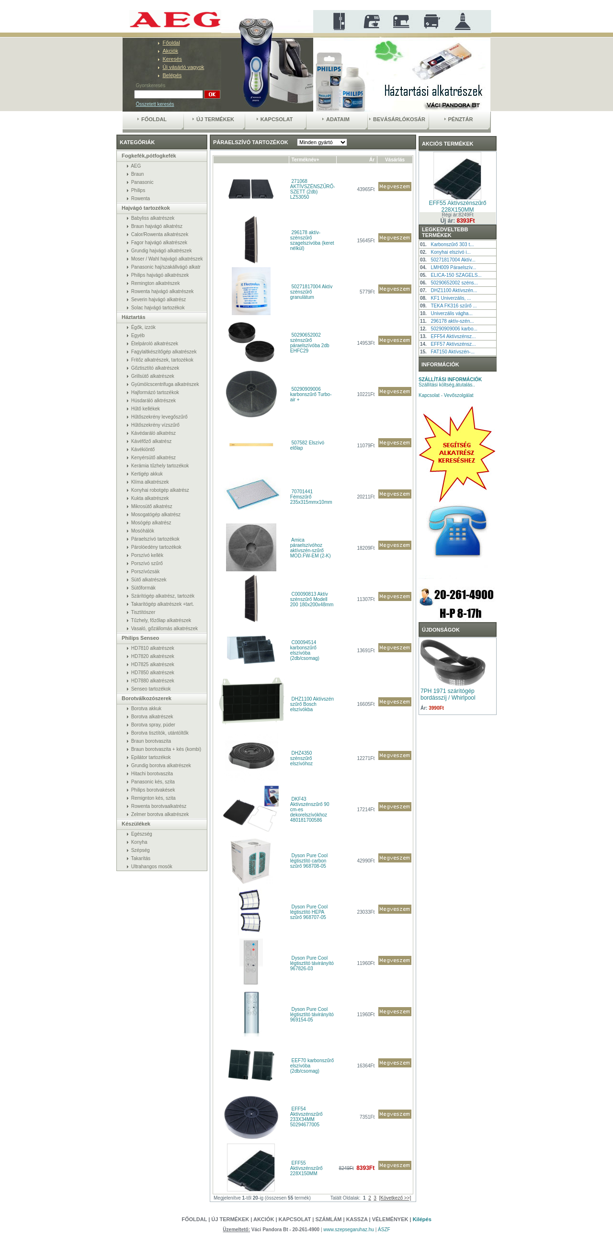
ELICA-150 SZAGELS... (456, 275)
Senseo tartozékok (151, 689)
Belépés (172, 75)
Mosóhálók (142, 530)
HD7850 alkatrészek (152, 672)
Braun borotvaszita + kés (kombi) (166, 749)
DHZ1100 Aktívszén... (454, 290)
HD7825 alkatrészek (152, 664)
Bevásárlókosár (397, 119)
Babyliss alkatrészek (153, 218)
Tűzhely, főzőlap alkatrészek (161, 620)
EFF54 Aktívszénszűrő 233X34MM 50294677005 (306, 1116)
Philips (138, 190)
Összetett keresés (155, 104)
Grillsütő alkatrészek (152, 376)
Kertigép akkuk (147, 473)
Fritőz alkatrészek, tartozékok (162, 360)
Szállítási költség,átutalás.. (450, 382)
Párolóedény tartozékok (156, 547)
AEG (136, 166)
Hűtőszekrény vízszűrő (155, 425)
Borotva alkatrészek (152, 716)
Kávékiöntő (143, 449)
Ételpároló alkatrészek (154, 343)
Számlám (328, 1219)
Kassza (357, 1219)
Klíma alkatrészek (150, 482)
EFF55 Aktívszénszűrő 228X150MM (306, 1168)
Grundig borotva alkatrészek (161, 765)
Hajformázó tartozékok (155, 392)
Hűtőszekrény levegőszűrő (159, 417)
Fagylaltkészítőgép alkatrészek (164, 351)
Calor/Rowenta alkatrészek (160, 234)
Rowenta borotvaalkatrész (159, 806)
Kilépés (422, 1219)
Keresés (172, 59)
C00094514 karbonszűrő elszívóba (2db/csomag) (304, 650)
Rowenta (140, 198)
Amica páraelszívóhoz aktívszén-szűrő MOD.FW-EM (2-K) (310, 547)
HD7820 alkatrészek (152, 656)
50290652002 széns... (454, 282)
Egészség (141, 834)
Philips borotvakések (153, 790)
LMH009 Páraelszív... (453, 267)
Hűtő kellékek (145, 408)
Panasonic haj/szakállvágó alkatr (166, 267)
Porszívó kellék (147, 555)
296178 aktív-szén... (452, 321)
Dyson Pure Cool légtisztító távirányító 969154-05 (312, 1014)
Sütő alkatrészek (149, 579)
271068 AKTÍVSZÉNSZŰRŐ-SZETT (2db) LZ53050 (312, 189)
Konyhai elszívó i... (450, 252)
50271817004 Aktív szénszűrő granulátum (311, 292)
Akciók (170, 51)
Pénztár (458, 119)
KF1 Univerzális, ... (451, 298)
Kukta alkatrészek (150, 498)
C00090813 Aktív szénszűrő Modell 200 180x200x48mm (312, 599)
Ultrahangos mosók (151, 866)
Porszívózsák (145, 571)
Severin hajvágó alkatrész (158, 299)
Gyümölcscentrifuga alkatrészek (165, 384)
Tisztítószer (143, 612)
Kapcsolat (275, 119)
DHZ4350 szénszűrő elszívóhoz (301, 758)
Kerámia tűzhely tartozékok (160, 465)
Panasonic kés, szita (153, 781)
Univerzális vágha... (451, 313)
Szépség (140, 850)
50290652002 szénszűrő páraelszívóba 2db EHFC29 (309, 342)
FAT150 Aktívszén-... (453, 351)
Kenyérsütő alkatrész (153, 457)
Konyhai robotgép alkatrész (160, 490)
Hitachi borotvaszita (152, 773)
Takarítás (141, 858)
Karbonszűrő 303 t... (452, 244)
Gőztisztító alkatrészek (155, 368)
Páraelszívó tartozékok (155, 539)
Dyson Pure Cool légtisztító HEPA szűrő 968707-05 (309, 912)
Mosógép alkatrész (151, 522)
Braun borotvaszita (151, 741)
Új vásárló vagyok (183, 67)
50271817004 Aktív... (453, 259)
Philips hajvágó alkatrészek (160, 275)
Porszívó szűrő (147, 563)
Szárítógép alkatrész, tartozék (162, 596)
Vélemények (391, 1219)
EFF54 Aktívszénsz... (453, 336)
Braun (137, 174)
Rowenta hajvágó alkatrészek (162, 291)
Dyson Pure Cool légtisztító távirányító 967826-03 (312, 963)
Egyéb (138, 335)
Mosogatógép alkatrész (156, 514)
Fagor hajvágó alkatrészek (159, 242)
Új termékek (213, 119)
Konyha (139, 842)
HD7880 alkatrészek (152, 680)
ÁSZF (384, 1229)
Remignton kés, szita (153, 798)
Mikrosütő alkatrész (151, 506)
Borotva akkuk (146, 708)
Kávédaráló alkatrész (153, 433)
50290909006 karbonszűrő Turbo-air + (311, 394)
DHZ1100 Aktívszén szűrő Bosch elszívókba (312, 704)
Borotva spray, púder (153, 724)
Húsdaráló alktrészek (153, 400)
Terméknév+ (305, 159)
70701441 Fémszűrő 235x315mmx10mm (311, 497)
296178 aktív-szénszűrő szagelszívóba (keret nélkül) (312, 240)
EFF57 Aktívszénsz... (453, 344)
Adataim (336, 119)
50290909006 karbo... (454, 328)
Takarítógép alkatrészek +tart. (162, 604)
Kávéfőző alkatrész (151, 441)
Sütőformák (143, 587)
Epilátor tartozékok (151, 757)
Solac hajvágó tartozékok (158, 307)
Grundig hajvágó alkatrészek (161, 250)
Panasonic (142, 182)
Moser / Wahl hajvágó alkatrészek (167, 258)
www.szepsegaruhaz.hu (349, 1229)
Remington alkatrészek (155, 283)
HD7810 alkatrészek (152, 648)
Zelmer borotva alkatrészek (160, 814)
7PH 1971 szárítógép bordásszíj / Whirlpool (448, 694)
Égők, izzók (143, 327)
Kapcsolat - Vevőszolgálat (446, 395)
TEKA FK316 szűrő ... (454, 305)
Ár (372, 159)
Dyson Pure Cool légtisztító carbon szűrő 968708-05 (309, 861)
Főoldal (171, 42)
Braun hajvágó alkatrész (156, 226)
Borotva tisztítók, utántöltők (160, 733)
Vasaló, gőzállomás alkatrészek (164, 628)
